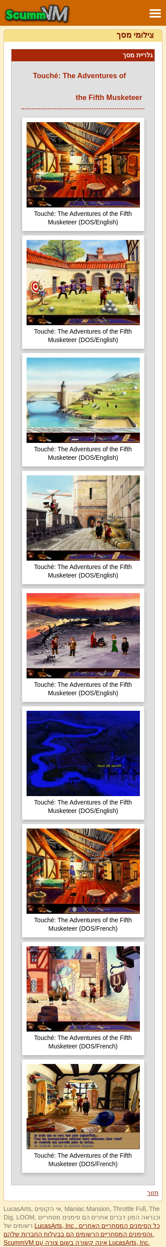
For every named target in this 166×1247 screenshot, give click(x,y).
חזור (152, 1192)
